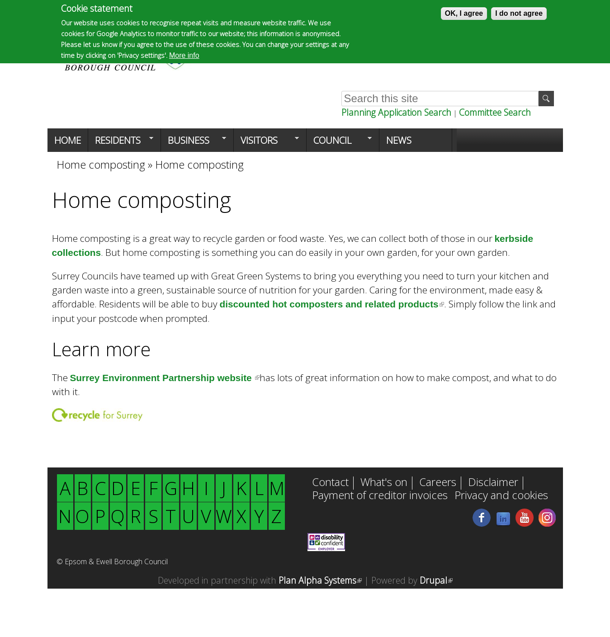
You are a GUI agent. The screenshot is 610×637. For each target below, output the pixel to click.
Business (193, 143)
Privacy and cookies (501, 496)
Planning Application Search (396, 112)
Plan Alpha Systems (320, 580)
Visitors (266, 143)
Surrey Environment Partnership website (165, 378)
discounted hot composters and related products (332, 304)
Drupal (436, 580)
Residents (120, 143)
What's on (383, 483)
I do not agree (519, 13)
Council (339, 143)
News (398, 140)
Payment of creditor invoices (380, 496)
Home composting (101, 164)
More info (184, 55)
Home (67, 140)
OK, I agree (464, 13)
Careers (437, 483)
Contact (330, 483)
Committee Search (495, 112)
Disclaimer (493, 483)
